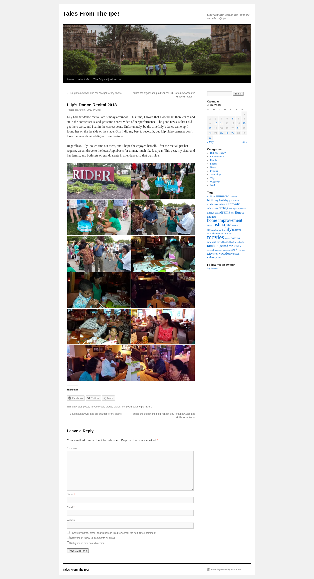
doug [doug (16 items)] (217, 213)
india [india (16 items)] (209, 225)
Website (71, 520)
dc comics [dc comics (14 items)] (242, 208)
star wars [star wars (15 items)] (242, 250)
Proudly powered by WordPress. (226, 569)
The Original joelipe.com (107, 79)
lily (123, 406)
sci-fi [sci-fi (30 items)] (234, 249)
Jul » (244, 142)
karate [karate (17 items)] (235, 225)
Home (70, 79)
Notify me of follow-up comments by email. (92, 538)
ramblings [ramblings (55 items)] (214, 246)
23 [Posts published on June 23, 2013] (210, 133)
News (213, 167)
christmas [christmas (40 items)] (213, 204)
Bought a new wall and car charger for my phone (94, 93)
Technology (215, 174)
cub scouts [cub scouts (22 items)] (212, 208)
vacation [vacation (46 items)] (225, 253)
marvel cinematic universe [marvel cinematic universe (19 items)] (220, 233)
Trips (212, 178)
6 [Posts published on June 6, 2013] (232, 118)
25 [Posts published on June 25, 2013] (221, 133)
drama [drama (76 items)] (225, 212)
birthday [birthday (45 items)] (212, 200)
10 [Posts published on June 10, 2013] (215, 123)
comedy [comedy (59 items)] (234, 204)
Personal (214, 171)
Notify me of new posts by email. (87, 543)
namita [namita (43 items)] (235, 238)
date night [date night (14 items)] (233, 208)
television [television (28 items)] (212, 253)
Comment (72, 448)
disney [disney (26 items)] (210, 212)
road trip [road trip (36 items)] (227, 246)
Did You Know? (218, 153)
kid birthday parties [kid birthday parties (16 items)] (216, 230)
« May (210, 142)
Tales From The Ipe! (91, 13)
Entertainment (217, 156)
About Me (84, 79)
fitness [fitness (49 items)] (239, 212)
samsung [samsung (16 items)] (227, 250)
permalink (146, 406)
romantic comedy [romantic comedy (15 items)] (214, 250)
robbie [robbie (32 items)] (238, 246)
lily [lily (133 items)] (228, 229)
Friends (213, 163)
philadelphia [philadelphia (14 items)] (226, 242)
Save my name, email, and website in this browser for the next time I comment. (114, 533)
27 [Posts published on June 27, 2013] (232, 133)
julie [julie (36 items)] (228, 225)
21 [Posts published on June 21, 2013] (238, 128)
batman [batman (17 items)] (233, 196)
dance (117, 406)
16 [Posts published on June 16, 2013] (210, 128)
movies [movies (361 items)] (215, 237)
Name (71, 494)
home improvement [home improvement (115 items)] (224, 220)
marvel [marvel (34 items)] (236, 229)
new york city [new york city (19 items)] (213, 242)
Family (97, 406)
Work (212, 185)
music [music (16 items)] (227, 238)
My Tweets (212, 268)
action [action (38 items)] (211, 196)
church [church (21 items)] (223, 204)
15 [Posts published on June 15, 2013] (244, 123)
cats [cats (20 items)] (237, 200)
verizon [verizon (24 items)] (235, 253)
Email (70, 507)
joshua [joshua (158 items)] (218, 224)
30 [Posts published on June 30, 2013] (210, 137)
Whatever (215, 181)
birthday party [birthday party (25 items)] (227, 200)
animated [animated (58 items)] (222, 196)
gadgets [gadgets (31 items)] (211, 216)
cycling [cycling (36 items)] (223, 208)
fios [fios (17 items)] (232, 213)
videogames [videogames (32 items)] (214, 257)
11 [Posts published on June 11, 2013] (221, 123)
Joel (98, 109)
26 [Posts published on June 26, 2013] (227, 133)
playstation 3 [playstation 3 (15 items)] (238, 242)
